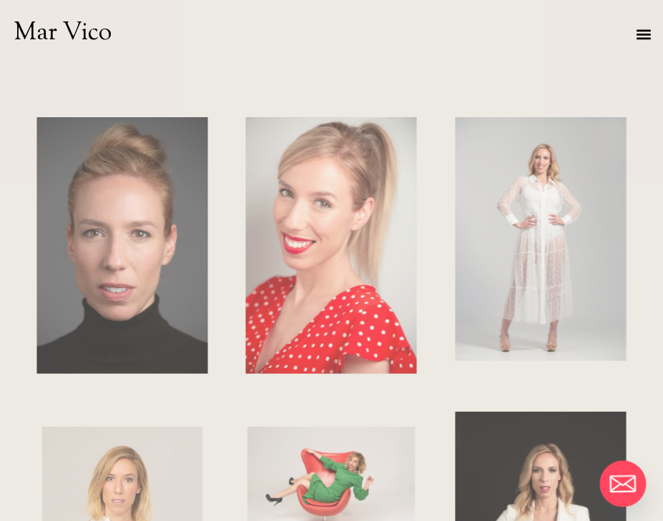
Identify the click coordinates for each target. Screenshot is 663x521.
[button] (644, 34)
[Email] (623, 484)
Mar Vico (63, 33)
